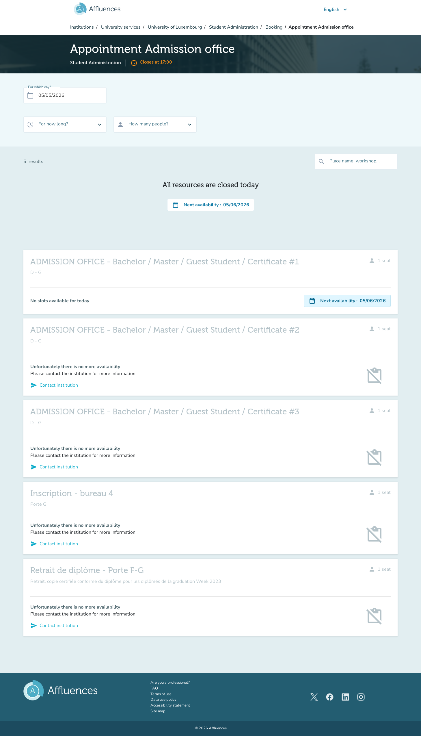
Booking (273, 27)
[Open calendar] (30, 95)
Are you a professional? (178, 682)
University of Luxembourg (174, 27)
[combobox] (65, 124)
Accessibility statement (170, 705)
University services (120, 27)
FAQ (154, 688)
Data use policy (163, 699)
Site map (157, 711)
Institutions (82, 27)
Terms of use (161, 694)
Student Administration (233, 27)
